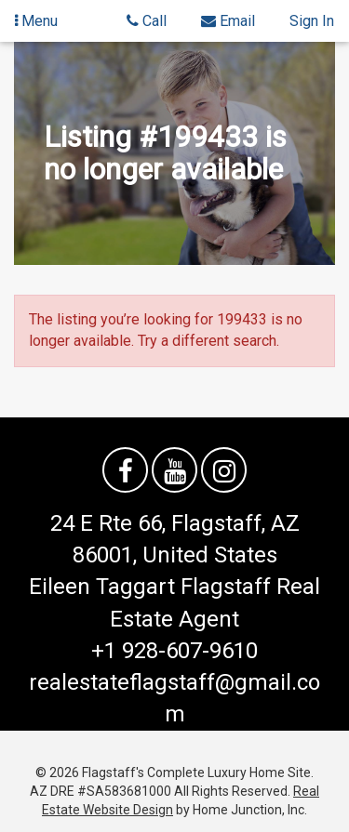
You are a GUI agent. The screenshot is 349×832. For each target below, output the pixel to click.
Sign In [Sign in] (311, 21)
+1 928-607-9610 (174, 651)
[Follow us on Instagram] (224, 470)
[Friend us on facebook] (125, 470)
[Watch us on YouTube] (174, 470)
